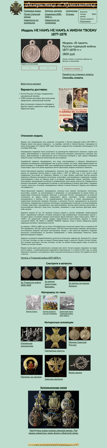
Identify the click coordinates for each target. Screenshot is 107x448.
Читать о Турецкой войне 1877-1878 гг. (41, 258)
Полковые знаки (32, 11)
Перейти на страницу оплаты (78, 74)
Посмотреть (85, 21)
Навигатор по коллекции (31, 21)
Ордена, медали (53, 11)
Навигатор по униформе (52, 21)
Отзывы (70, 14)
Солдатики (71, 11)
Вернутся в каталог (31, 83)
